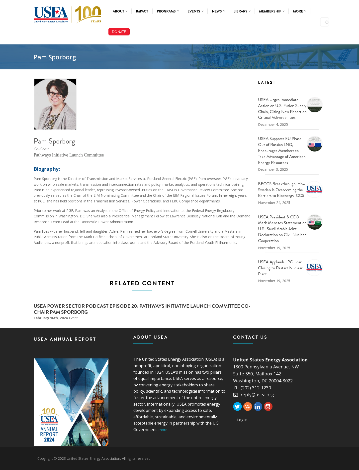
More (299, 11)
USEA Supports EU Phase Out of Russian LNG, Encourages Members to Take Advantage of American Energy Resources (281, 150)
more (163, 429)
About (120, 11)
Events (195, 11)
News (218, 11)
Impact (142, 11)
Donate (119, 31)
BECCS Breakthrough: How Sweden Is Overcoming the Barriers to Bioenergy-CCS (281, 190)
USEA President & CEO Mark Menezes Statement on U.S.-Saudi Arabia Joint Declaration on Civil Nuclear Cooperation (282, 229)
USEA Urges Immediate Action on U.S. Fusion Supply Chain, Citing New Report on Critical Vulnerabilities (282, 108)
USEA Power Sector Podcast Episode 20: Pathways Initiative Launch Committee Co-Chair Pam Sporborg (142, 309)
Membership (271, 11)
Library (242, 11)
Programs (168, 11)
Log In (242, 419)
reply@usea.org (253, 395)
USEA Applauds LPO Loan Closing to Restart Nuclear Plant (280, 268)
